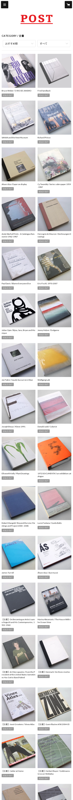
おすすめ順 (11, 43)
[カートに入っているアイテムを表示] (68, 4)
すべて (43, 43)
